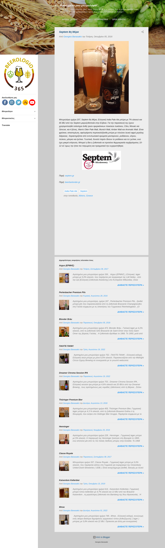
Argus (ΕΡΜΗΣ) (66, 265)
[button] (142, 32)
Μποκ (62, 507)
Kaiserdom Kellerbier (69, 480)
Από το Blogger (101, 537)
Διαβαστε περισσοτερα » (130, 285)
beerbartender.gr (72, 182)
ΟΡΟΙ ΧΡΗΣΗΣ (119, 19)
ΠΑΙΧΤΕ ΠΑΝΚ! (66, 346)
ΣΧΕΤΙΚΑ (86, 19)
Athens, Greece (86, 196)
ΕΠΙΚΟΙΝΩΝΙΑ (101, 19)
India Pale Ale (71, 191)
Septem (83, 191)
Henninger (64, 426)
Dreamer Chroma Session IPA (73, 373)
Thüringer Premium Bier (70, 400)
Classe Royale (66, 453)
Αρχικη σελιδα (69, 19)
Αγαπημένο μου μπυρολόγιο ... (80, 5)
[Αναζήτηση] (147, 6)
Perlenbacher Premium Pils (72, 292)
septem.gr (69, 176)
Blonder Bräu (65, 319)
